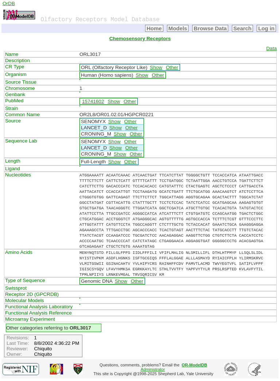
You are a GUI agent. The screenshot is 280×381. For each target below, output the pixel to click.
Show (156, 67)
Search (242, 28)
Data (271, 48)
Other (172, 67)
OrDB (9, 3)
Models (177, 28)
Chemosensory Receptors (140, 38)
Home (154, 28)
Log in (266, 28)
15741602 (93, 101)
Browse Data (210, 28)
